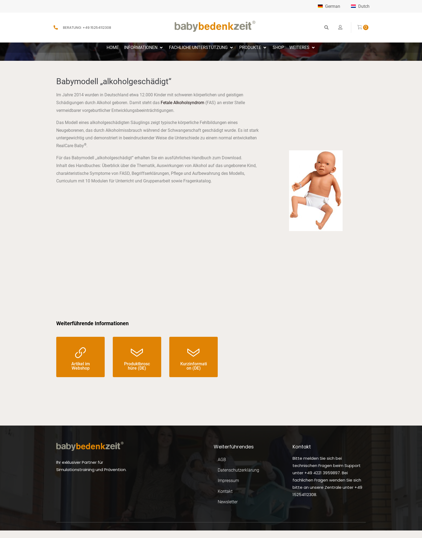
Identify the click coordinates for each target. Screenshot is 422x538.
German (327, 6)
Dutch (360, 6)
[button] (143, 48)
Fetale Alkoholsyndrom (182, 102)
